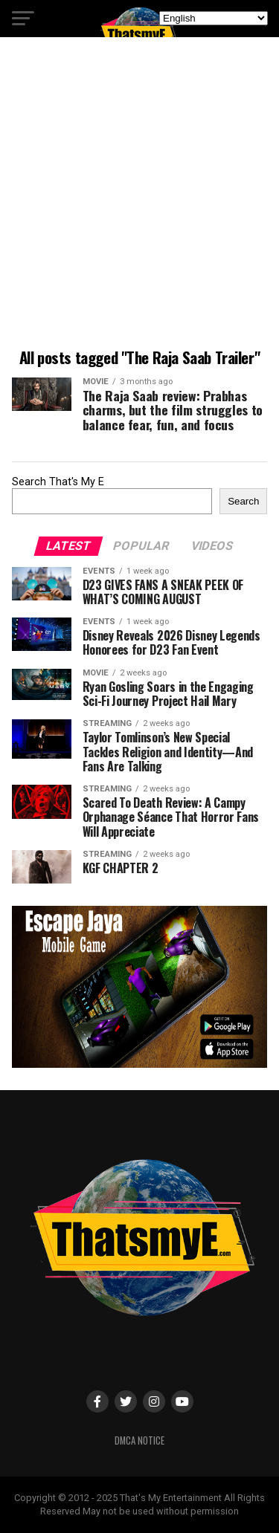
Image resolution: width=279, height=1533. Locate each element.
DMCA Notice (139, 1440)
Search (243, 501)
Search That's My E (58, 482)
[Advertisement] (139, 195)
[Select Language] (213, 18)
